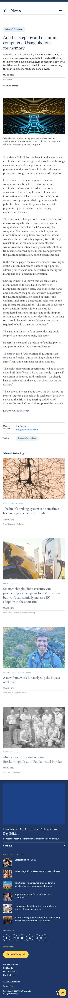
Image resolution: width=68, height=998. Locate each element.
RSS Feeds (8, 967)
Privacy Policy (9, 986)
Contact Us (8, 975)
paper (11, 356)
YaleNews (12, 11)
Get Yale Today (16, 954)
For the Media (10, 971)
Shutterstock (22, 413)
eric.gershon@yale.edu (27, 432)
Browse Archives (11, 964)
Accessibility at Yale (11, 982)
